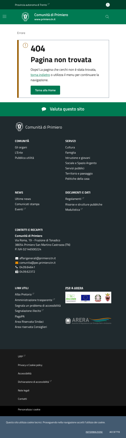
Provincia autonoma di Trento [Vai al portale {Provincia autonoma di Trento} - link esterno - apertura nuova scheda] (31, 5)
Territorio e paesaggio (79, 173)
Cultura (70, 147)
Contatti (22, 399)
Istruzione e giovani (77, 157)
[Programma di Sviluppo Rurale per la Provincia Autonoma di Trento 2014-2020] (88, 300)
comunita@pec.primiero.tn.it (37, 262)
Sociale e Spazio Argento (81, 163)
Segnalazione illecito (28, 310)
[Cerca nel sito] (107, 17)
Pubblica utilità (24, 157)
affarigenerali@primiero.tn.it (37, 258)
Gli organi (21, 147)
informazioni (94, 432)
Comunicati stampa (27, 204)
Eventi (19, 209)
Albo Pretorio (23, 294)
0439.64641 (27, 267)
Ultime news (23, 199)
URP (20, 356)
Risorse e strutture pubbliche (83, 204)
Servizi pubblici (74, 168)
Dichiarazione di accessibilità (33, 382)
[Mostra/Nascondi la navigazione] (4, 16)
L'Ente (19, 152)
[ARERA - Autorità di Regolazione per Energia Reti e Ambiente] (88, 324)
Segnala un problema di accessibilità (38, 305)
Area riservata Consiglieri (31, 327)
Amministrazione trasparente (33, 300)
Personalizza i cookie (29, 409)
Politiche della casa (77, 178)
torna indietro (40, 74)
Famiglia (70, 152)
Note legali (23, 390)
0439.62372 (27, 271)
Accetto (115, 432)
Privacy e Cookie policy (30, 365)
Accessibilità (24, 373)
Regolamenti (73, 199)
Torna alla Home (45, 90)
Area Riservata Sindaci (29, 321)
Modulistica (72, 209)
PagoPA (20, 316)
